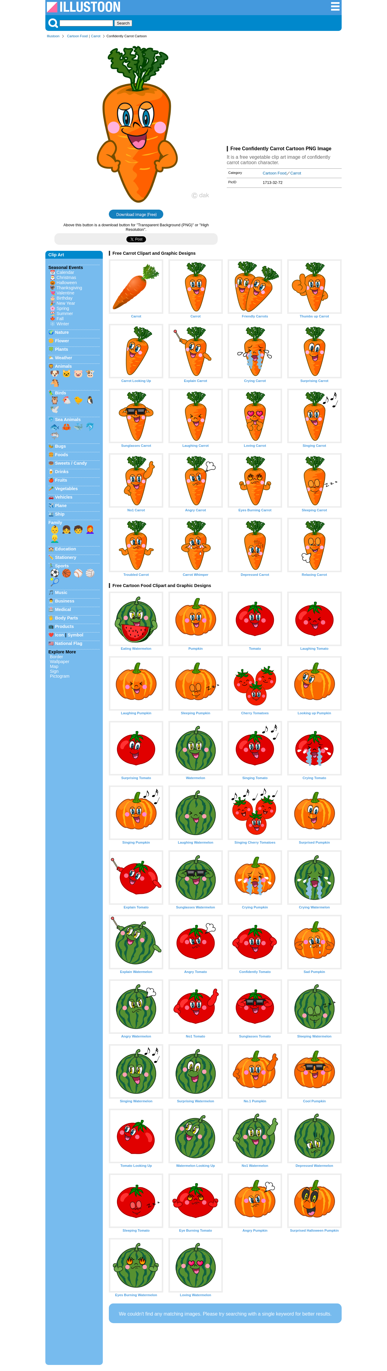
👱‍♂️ (55, 538)
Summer (65, 313)
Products (64, 626)
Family (55, 522)
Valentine (65, 292)
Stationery (65, 557)
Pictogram (60, 676)
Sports (62, 565)
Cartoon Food (77, 36)
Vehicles (64, 497)
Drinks (62, 471)
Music (61, 592)
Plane (61, 505)
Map (54, 666)
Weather (63, 357)
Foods (61, 454)
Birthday (65, 298)
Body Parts (66, 618)
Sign (54, 671)
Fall (60, 318)
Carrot (95, 36)
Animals (63, 366)
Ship (59, 514)
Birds (60, 392)
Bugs (60, 446)
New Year (66, 303)
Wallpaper (59, 661)
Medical (63, 609)
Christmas (66, 277)
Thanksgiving (69, 287)
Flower (62, 340)
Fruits (61, 480)
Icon (59, 634)
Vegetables (66, 488)
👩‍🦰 (90, 529)
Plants (61, 349)
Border (56, 656)
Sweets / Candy (71, 463)
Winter (63, 323)
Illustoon (53, 36)
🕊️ (55, 409)
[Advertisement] (284, 93)
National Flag (68, 643)
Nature (62, 332)
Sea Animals (68, 419)
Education (65, 548)
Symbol (75, 634)
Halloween (67, 282)
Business (64, 601)
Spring (63, 308)
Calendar (65, 272)
